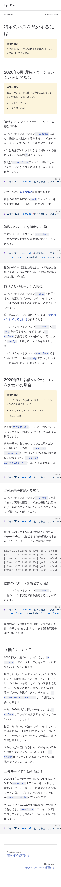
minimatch (26, 192)
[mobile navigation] (56, 5)
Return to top (51, 14)
